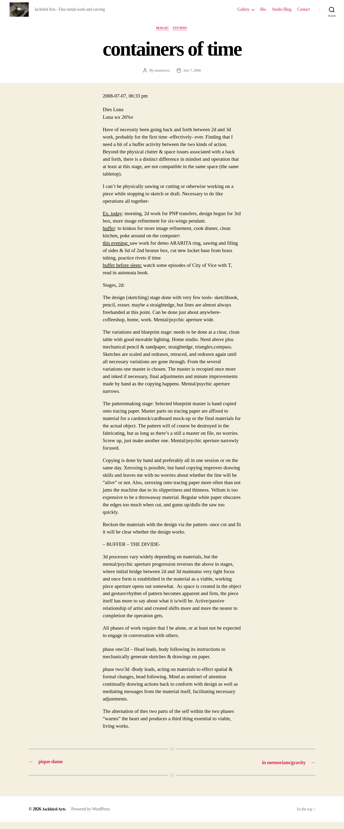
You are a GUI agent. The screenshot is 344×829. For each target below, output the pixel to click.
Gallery (243, 12)
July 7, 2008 (192, 78)
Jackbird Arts (54, 816)
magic (162, 35)
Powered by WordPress (92, 816)
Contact (303, 12)
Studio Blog (281, 12)
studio (181, 35)
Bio (263, 12)
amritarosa (162, 78)
